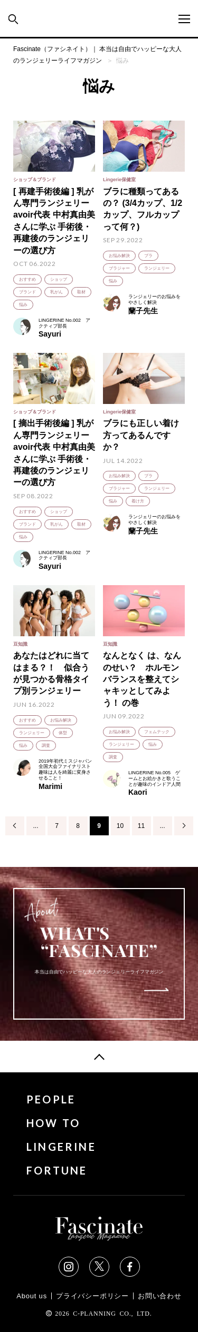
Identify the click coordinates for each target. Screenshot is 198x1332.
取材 (81, 292)
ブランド (27, 292)
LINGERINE (61, 1147)
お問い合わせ (160, 1295)
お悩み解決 (119, 255)
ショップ (58, 279)
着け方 (137, 501)
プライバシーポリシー (92, 1295)
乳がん (56, 292)
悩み (23, 304)
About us (31, 1295)
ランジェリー (156, 268)
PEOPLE (51, 1099)
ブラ (148, 255)
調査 (46, 745)
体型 (63, 733)
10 (120, 826)
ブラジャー (119, 268)
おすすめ (27, 279)
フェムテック (156, 731)
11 (141, 826)
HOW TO (53, 1123)
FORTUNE (56, 1171)
